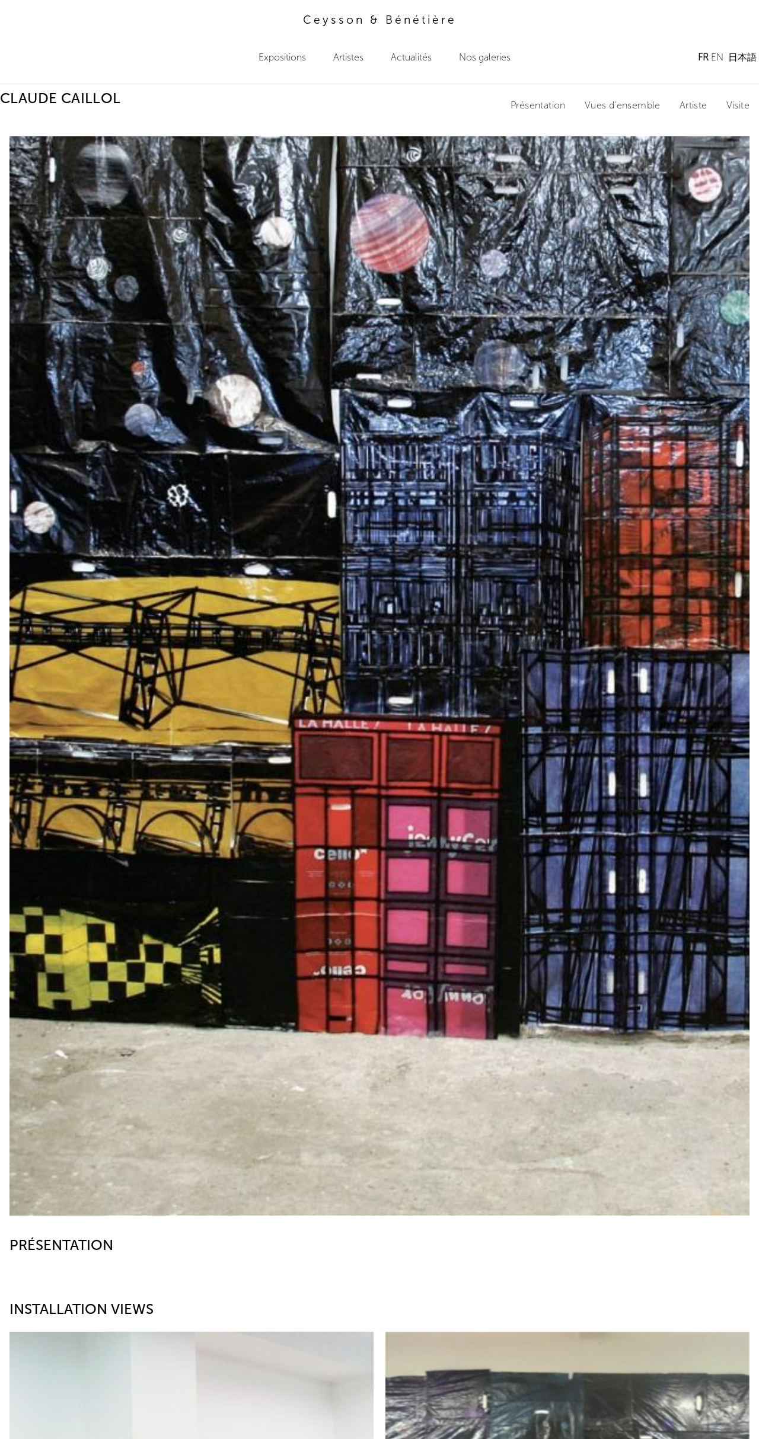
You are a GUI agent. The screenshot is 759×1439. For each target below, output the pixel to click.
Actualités (411, 57)
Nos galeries (485, 57)
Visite (738, 105)
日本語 (742, 57)
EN (717, 57)
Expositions (282, 57)
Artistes (348, 57)
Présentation (538, 105)
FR (703, 57)
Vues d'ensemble (623, 105)
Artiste (693, 105)
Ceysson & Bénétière (380, 20)
